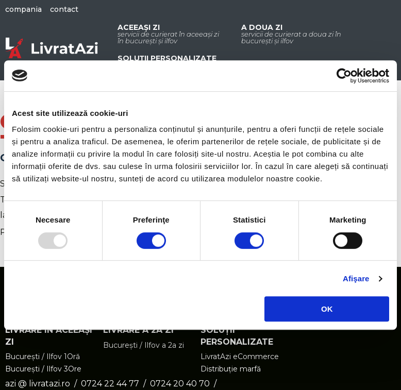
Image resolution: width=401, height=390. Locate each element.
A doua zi (292, 34)
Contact (64, 9)
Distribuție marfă (231, 369)
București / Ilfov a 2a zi (143, 346)
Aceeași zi (169, 34)
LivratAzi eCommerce (240, 357)
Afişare (356, 278)
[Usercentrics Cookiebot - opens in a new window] (344, 75)
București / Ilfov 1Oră (42, 357)
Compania (23, 9)
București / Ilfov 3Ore (43, 369)
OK (327, 308)
